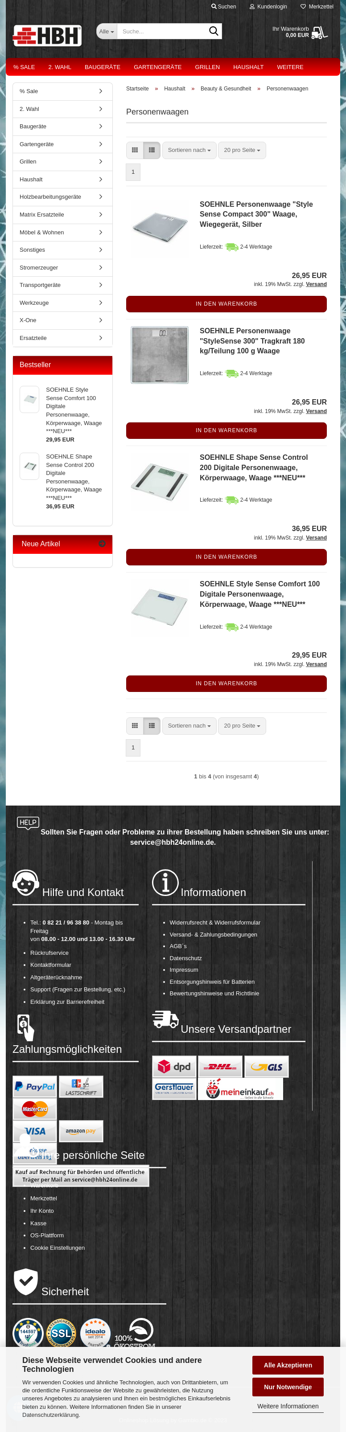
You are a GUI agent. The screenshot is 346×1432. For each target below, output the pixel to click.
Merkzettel (317, 7)
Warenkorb (44, 1185)
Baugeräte (102, 67)
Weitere (290, 67)
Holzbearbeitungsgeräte (50, 196)
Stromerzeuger (39, 267)
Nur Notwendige (288, 1387)
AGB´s (178, 946)
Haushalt (248, 67)
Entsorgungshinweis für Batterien (212, 981)
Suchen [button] (223, 7)
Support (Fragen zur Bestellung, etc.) (77, 989)
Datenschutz (186, 958)
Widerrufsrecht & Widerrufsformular (215, 922)
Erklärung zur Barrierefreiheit (67, 1001)
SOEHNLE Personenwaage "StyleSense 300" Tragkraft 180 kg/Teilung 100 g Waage (252, 341)
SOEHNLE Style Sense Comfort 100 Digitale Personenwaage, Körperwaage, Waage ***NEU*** (260, 594)
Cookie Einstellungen (57, 1247)
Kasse (38, 1223)
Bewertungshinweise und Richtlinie (215, 993)
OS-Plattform (47, 1235)
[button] (135, 150)
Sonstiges (32, 249)
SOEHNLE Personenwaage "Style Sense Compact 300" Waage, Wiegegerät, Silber (256, 214)
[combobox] (189, 150)
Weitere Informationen (287, 1406)
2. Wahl (59, 67)
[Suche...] (106, 31)
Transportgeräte (40, 285)
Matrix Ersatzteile (42, 214)
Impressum (184, 969)
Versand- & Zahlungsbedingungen (214, 934)
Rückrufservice (49, 952)
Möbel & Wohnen (42, 232)
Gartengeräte (157, 67)
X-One (28, 320)
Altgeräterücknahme (56, 977)
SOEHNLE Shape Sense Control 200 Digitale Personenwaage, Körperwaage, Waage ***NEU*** (254, 468)
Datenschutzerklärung (50, 1415)
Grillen (207, 67)
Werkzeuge (34, 302)
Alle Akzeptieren (288, 1365)
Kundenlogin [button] (268, 7)
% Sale (24, 67)
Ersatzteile (33, 338)
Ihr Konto (42, 1210)
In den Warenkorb (226, 304)
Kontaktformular (50, 964)
